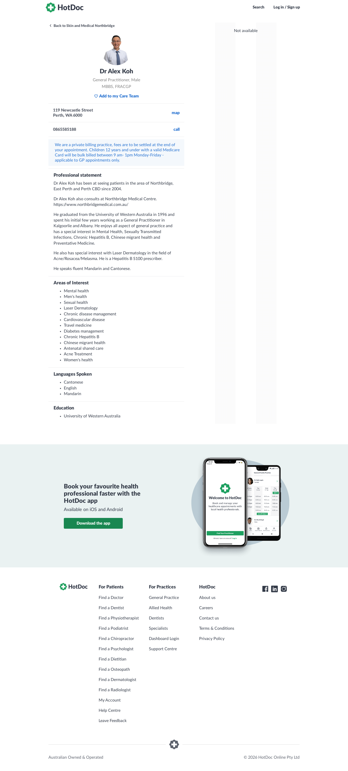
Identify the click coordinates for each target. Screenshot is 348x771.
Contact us (209, 618)
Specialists (158, 628)
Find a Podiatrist (113, 628)
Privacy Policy (211, 639)
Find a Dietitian (112, 659)
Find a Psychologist (116, 649)
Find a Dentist (111, 608)
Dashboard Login (164, 639)
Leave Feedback (113, 721)
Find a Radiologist (115, 690)
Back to (82, 26)
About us (207, 598)
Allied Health (160, 608)
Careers (206, 608)
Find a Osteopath (114, 669)
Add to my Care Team (116, 96)
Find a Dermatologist (117, 680)
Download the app (93, 523)
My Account (110, 700)
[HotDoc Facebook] (265, 589)
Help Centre (109, 710)
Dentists (156, 618)
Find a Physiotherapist (119, 618)
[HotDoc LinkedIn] (274, 589)
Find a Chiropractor (116, 639)
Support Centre (163, 649)
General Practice (164, 598)
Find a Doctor (111, 598)
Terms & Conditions (216, 628)
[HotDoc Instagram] (283, 589)
